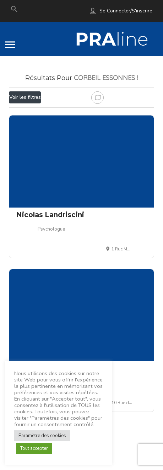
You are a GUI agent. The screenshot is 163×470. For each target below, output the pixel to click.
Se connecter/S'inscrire (125, 10)
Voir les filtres (25, 97)
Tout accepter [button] (34, 448)
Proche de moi (46, 112)
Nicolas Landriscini (50, 234)
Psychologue (51, 248)
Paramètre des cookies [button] (42, 435)
